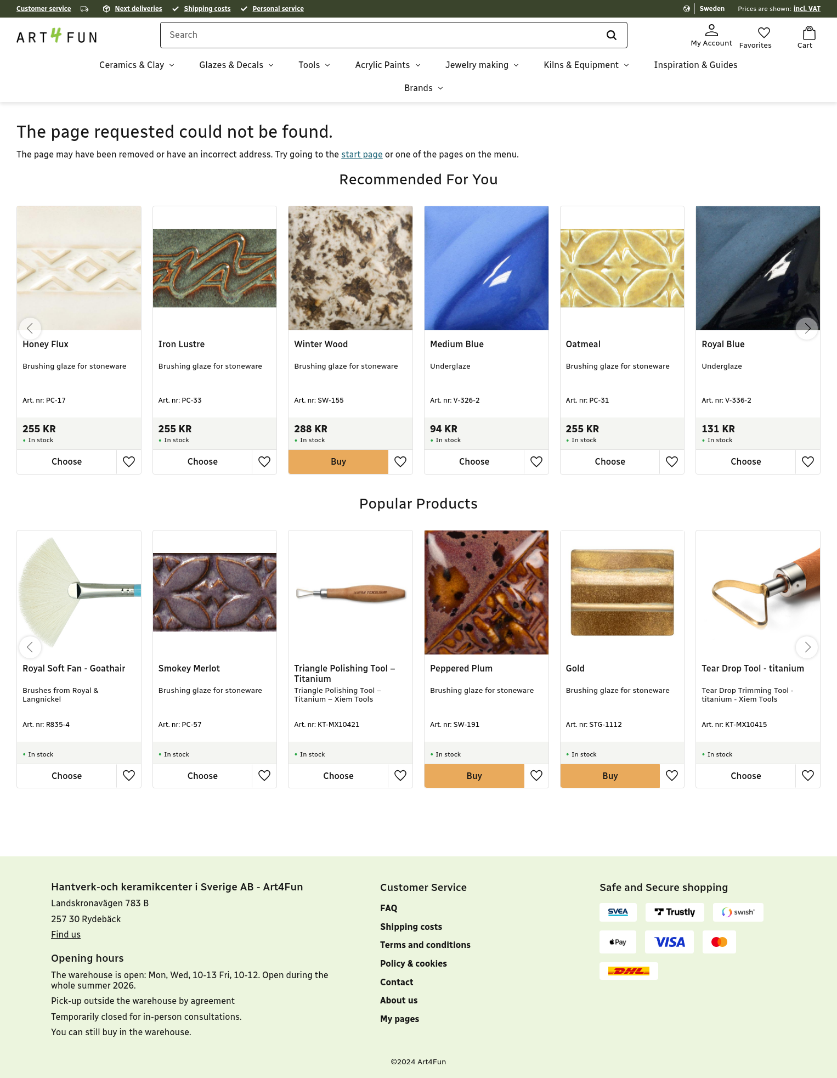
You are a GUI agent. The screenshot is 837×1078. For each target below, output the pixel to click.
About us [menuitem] (399, 1000)
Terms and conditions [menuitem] (425, 945)
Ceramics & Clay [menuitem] (131, 69)
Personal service (278, 8)
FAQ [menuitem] (388, 908)
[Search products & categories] (403, 39)
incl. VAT (807, 9)
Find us (66, 934)
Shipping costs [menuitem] (411, 927)
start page (362, 149)
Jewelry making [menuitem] (477, 69)
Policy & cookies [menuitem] (413, 963)
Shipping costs (207, 8)
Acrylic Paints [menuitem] (382, 69)
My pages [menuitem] (399, 1019)
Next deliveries (138, 8)
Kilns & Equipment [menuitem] (581, 69)
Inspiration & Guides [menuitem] (696, 69)
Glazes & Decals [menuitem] (231, 69)
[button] (755, 38)
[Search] (607, 39)
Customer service (43, 8)
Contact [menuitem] (397, 982)
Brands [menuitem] (418, 91)
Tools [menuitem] (309, 69)
